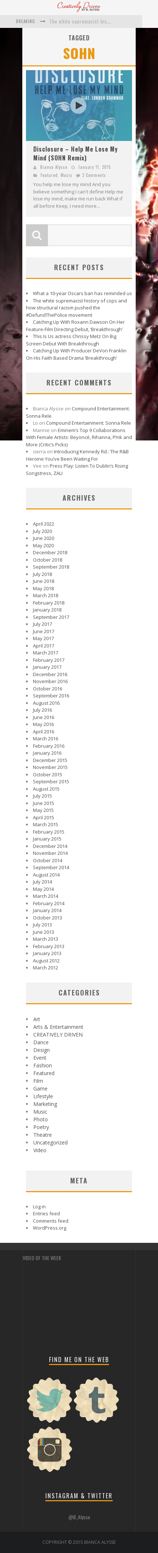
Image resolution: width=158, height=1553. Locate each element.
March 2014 (45, 896)
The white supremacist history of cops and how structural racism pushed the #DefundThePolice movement (76, 307)
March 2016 (45, 738)
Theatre (42, 1134)
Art (36, 1019)
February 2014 (48, 903)
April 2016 (43, 731)
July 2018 (42, 574)
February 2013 (48, 946)
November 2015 (50, 767)
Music (66, 175)
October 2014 (47, 860)
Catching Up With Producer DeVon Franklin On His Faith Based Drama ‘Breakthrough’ (76, 354)
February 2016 (48, 746)
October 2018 (47, 559)
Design (41, 1049)
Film (38, 1080)
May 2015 (43, 810)
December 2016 (50, 674)
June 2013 (43, 932)
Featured (49, 175)
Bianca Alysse (53, 167)
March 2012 (45, 967)
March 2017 (45, 652)
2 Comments (94, 175)
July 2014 (42, 881)
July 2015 (42, 795)
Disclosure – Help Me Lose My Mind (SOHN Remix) (75, 153)
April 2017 (43, 645)
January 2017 (47, 667)
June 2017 (43, 631)
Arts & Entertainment (58, 1026)
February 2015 (48, 831)
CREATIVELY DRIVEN (58, 1034)
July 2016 (42, 710)
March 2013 (45, 939)
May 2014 (43, 889)
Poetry (41, 1127)
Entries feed (46, 1213)
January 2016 (47, 753)
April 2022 (43, 523)
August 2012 (46, 960)
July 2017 (42, 624)
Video (39, 1150)
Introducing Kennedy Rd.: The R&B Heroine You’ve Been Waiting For (77, 455)
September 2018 (51, 566)
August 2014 (46, 874)
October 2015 (47, 774)
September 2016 (51, 695)
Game (40, 1088)
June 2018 (43, 581)
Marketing (45, 1103)
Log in (39, 1206)
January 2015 (47, 838)
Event (39, 1057)
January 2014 (47, 910)
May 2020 (43, 545)
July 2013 (42, 924)
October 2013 (47, 917)
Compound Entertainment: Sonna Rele (88, 423)
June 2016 (43, 717)
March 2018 (45, 595)
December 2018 (50, 552)
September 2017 (51, 617)
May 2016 (43, 724)
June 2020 (43, 538)
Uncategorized (50, 1142)
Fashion (42, 1065)
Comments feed (50, 1221)
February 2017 (48, 660)
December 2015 (50, 760)
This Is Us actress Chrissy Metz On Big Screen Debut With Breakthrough (71, 340)
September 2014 (51, 867)
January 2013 (47, 953)
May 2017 (43, 638)
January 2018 (47, 609)
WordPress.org (49, 1227)
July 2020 (42, 531)
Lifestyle (43, 1096)
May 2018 (43, 588)
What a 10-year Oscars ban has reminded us (82, 293)
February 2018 (48, 602)
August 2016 (46, 703)
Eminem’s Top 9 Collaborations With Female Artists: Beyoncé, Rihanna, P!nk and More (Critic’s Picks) (79, 437)
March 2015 (45, 824)
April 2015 (43, 817)
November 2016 (50, 681)
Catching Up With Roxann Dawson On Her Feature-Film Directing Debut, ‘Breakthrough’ (75, 326)
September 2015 (51, 781)
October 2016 (47, 688)
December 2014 (50, 846)
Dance (41, 1042)
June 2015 (43, 803)
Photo (40, 1119)
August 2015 (46, 788)
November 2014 (50, 853)
